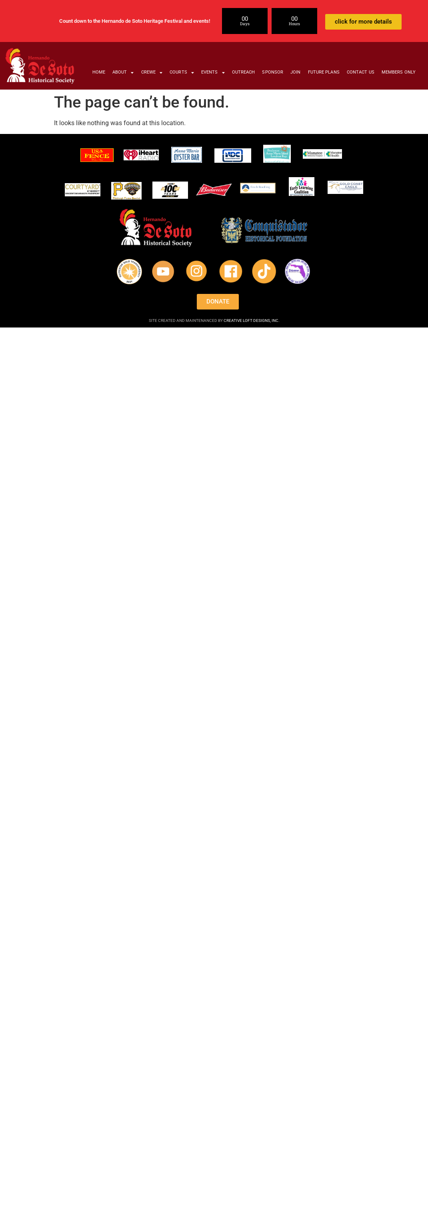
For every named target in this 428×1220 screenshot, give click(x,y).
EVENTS (213, 72)
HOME (98, 72)
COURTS (182, 72)
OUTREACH (243, 72)
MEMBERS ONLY (399, 72)
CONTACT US (360, 72)
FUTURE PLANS (324, 72)
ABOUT (123, 72)
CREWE (152, 72)
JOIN (295, 72)
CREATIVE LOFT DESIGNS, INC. (252, 320)
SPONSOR (272, 72)
